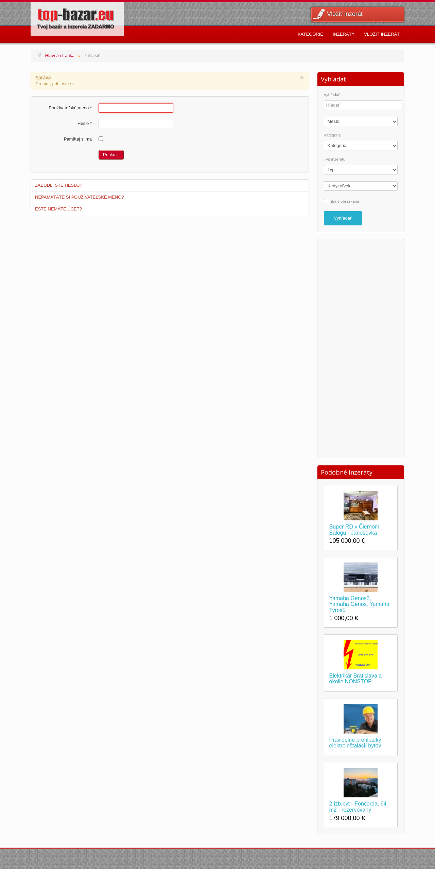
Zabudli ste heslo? (58, 185)
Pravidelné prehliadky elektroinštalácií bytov (355, 743)
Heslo (84, 123)
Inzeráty (343, 34)
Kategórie (310, 34)
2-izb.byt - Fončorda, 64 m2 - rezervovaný (358, 807)
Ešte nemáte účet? (58, 208)
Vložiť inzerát (345, 14)
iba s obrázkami (345, 201)
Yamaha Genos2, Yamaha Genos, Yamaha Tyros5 (359, 604)
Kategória (332, 135)
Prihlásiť (111, 154)
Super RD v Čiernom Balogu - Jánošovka (354, 530)
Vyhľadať (332, 95)
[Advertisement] (360, 347)
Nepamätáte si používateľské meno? (79, 197)
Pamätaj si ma (78, 139)
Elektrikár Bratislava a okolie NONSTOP (355, 679)
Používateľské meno (70, 107)
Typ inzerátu (335, 159)
